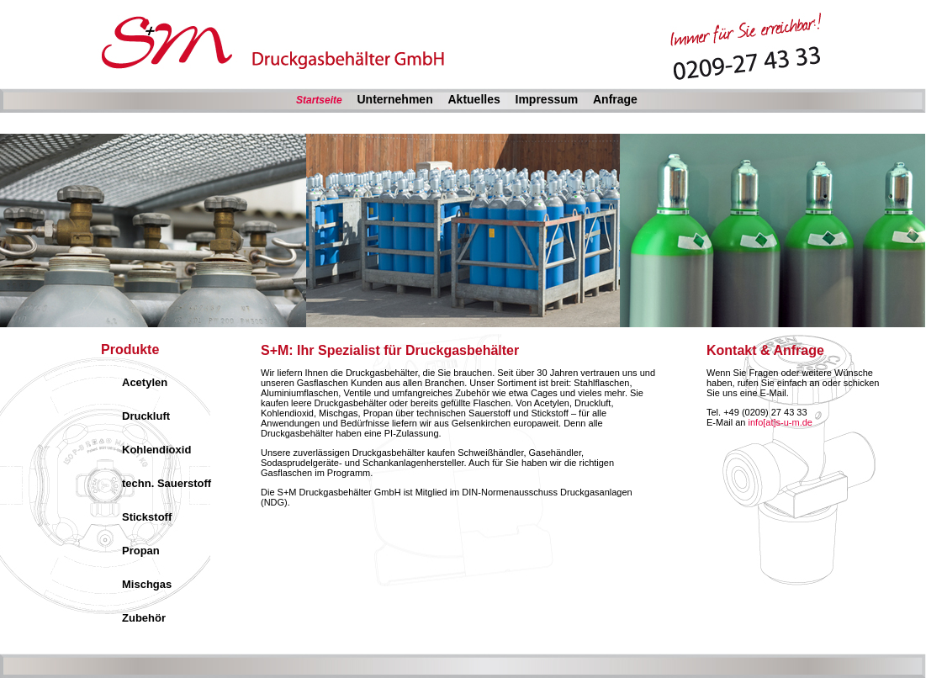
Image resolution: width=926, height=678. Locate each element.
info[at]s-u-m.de (780, 422)
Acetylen (144, 382)
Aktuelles (473, 99)
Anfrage (615, 99)
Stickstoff (147, 517)
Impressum (547, 99)
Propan (141, 550)
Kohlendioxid (156, 449)
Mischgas (147, 584)
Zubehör (144, 618)
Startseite (319, 100)
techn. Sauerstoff (166, 483)
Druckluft (146, 416)
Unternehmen (394, 99)
